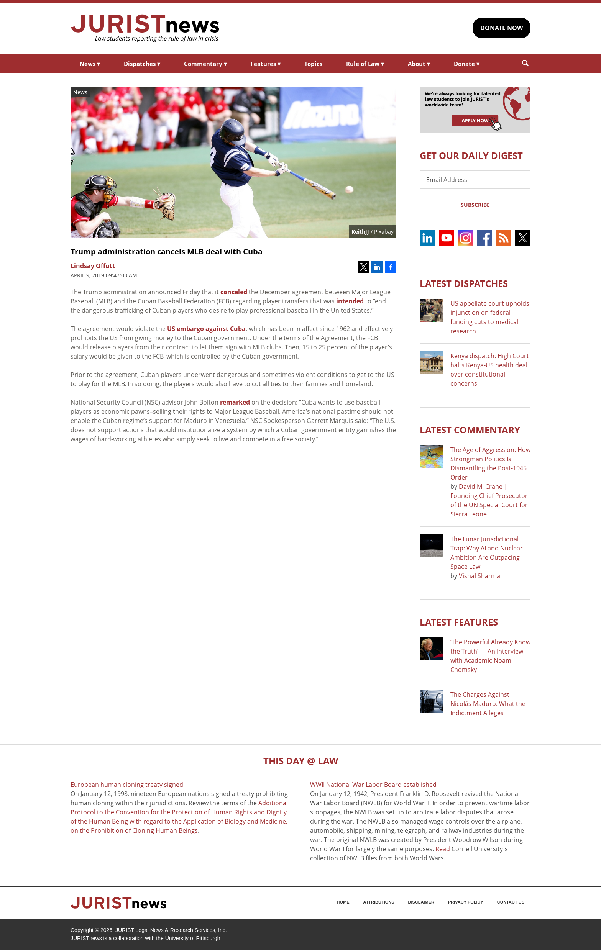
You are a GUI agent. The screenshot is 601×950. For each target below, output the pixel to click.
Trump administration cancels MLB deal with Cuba (167, 251)
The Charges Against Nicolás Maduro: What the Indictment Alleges (487, 703)
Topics (313, 63)
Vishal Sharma (479, 576)
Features (266, 63)
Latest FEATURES (459, 622)
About (419, 63)
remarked (235, 402)
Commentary (205, 63)
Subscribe (475, 204)
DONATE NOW (501, 28)
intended (350, 301)
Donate (466, 63)
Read (442, 849)
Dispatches (142, 63)
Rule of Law (365, 63)
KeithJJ (360, 231)
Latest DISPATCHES (464, 283)
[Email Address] (475, 179)
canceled (233, 292)
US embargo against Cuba (206, 328)
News (90, 63)
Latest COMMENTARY (470, 429)
